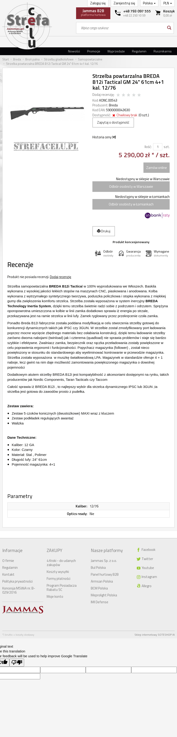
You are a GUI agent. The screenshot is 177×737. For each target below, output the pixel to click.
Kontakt (8, 572)
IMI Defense (99, 600)
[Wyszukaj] (169, 28)
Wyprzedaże (116, 51)
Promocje (93, 51)
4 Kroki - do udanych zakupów (61, 561)
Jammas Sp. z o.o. (104, 559)
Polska (149, 3)
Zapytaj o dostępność (113, 122)
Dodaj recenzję (60, 280)
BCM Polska (99, 586)
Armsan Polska (102, 579)
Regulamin (139, 51)
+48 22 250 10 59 (134, 15)
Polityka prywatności (17, 579)
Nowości (74, 51)
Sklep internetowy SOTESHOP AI (154, 633)
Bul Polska (98, 566)
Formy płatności (58, 577)
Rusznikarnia (162, 51)
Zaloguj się (98, 3)
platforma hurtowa (93, 12)
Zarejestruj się (124, 3)
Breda (113, 105)
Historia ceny (103, 137)
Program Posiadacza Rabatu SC (62, 586)
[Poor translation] (16, 661)
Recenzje (25, 266)
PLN (167, 3)
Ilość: (148, 146)
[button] (104, 253)
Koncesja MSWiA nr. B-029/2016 (18, 588)
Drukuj (103, 231)
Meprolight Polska (104, 593)
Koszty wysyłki (58, 570)
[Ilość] (157, 146)
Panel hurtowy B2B (105, 572)
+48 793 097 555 (137, 11)
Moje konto (55, 595)
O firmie (8, 559)
